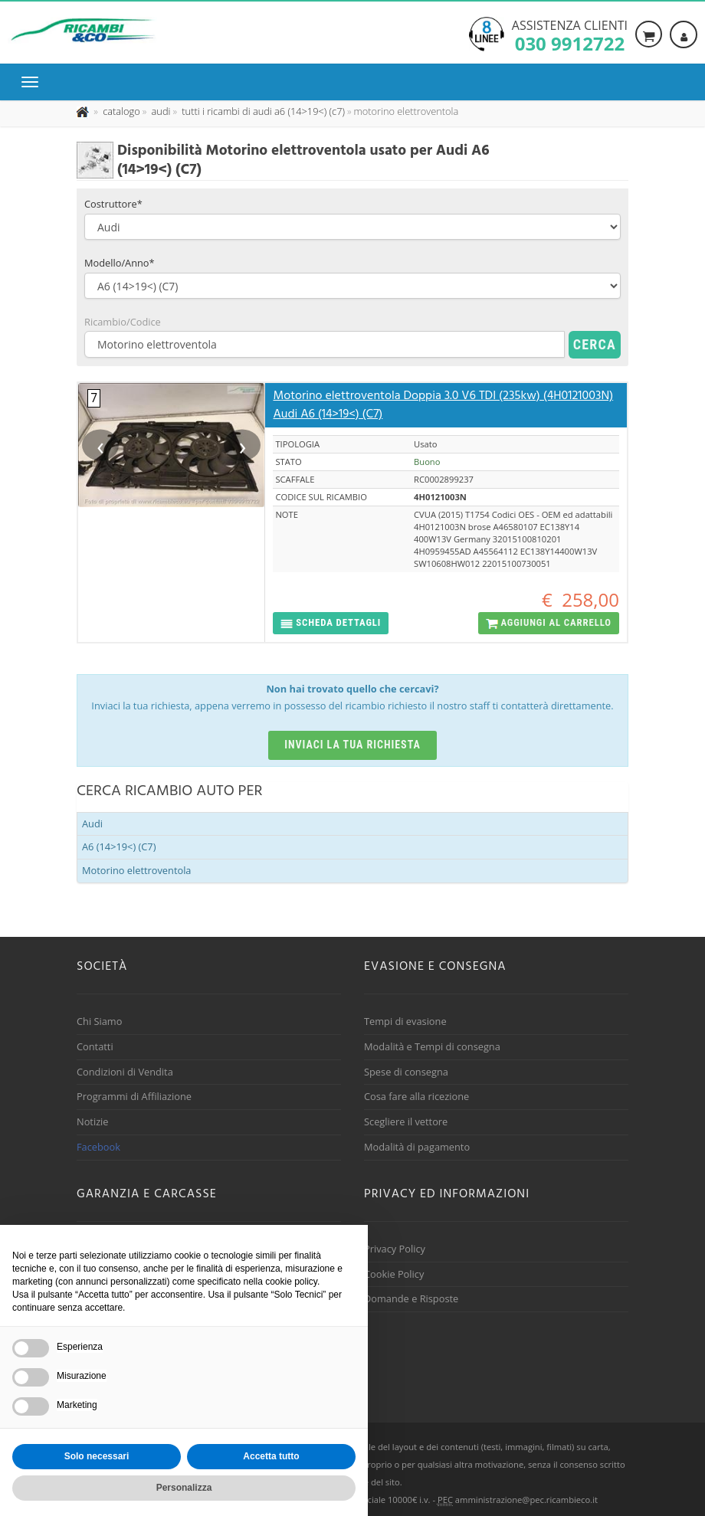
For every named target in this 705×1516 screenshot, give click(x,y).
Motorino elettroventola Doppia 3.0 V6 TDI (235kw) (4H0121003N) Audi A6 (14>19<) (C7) (443, 405)
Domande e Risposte (411, 1298)
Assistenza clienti (570, 34)
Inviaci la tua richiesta (352, 744)
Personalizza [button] (184, 1487)
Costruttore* (113, 204)
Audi (92, 823)
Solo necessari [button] (97, 1456)
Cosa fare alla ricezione (416, 1096)
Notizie (93, 1121)
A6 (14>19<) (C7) (119, 846)
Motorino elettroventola (136, 870)
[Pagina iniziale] (84, 111)
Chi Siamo (99, 1021)
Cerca (594, 344)
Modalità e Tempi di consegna (432, 1046)
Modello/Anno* (119, 263)
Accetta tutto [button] (271, 1456)
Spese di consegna (406, 1072)
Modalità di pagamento (417, 1147)
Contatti (95, 1046)
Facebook (98, 1147)
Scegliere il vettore (406, 1121)
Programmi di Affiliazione (134, 1096)
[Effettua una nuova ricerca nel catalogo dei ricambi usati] (120, 111)
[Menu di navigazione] (33, 82)
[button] (331, 623)
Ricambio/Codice (122, 322)
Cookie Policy (394, 1274)
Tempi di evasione (405, 1021)
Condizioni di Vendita (125, 1072)
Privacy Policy (394, 1249)
